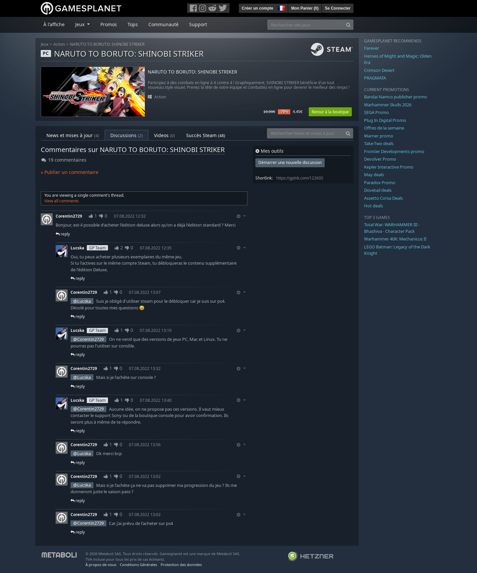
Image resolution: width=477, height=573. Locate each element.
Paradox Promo (379, 182)
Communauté (163, 24)
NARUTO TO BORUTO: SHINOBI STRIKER (107, 44)
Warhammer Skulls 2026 (387, 105)
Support (198, 24)
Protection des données (181, 564)
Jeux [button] (80, 24)
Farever (371, 48)
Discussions (126, 135)
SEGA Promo (376, 112)
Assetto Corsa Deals (383, 198)
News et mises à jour (72, 135)
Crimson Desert (379, 70)
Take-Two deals (379, 143)
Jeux (44, 44)
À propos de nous (100, 564)
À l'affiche (54, 24)
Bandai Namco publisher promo (395, 97)
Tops (133, 24)
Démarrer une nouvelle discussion (290, 162)
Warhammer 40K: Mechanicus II (395, 239)
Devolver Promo (380, 159)
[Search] (348, 25)
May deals (374, 175)
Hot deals (373, 206)
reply (63, 234)
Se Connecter (337, 8)
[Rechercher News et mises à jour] (305, 133)
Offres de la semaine (384, 128)
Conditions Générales (138, 564)
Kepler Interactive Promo (388, 167)
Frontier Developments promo (394, 151)
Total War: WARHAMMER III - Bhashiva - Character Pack (392, 228)
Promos (108, 24)
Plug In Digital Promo (385, 120)
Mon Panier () (305, 8)
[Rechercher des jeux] (305, 25)
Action (59, 44)
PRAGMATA (375, 78)
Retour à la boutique (330, 112)
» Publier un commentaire (69, 172)
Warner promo (378, 136)
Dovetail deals (378, 190)
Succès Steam (205, 135)
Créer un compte (257, 8)
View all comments (61, 200)
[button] (280, 7)
